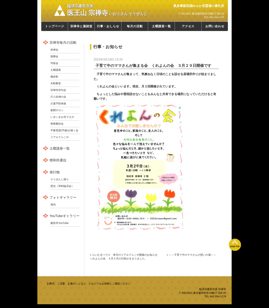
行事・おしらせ (108, 26)
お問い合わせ (214, 26)
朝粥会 (54, 56)
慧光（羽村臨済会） (62, 186)
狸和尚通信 (58, 160)
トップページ (54, 26)
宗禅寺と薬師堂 (81, 26)
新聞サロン (57, 110)
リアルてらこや (59, 137)
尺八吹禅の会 (58, 96)
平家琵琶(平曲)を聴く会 (64, 130)
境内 (53, 204)
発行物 (55, 172)
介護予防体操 (58, 103)
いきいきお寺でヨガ (62, 116)
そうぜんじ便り (59, 179)
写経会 (54, 63)
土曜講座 (55, 69)
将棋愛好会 (57, 123)
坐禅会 (54, 49)
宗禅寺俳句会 (58, 90)
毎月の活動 (135, 26)
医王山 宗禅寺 (107, 10)
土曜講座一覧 (161, 26)
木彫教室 (55, 83)
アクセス (188, 26)
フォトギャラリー (63, 197)
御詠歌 (54, 76)
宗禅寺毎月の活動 (63, 42)
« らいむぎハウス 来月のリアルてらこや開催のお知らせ (123, 254)
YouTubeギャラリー (65, 216)
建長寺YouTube (59, 223)
